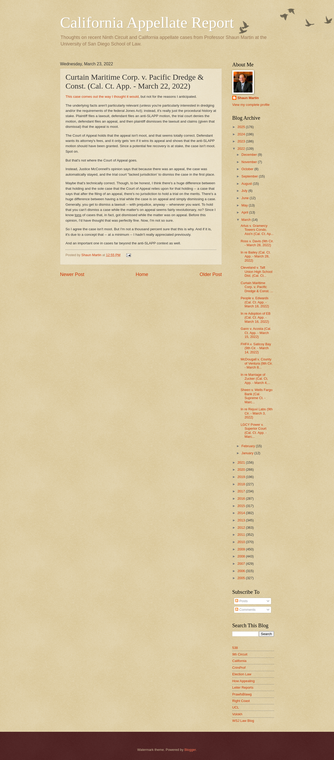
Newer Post (72, 274)
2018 (241, 484)
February (248, 446)
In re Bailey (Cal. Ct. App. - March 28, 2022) (256, 256)
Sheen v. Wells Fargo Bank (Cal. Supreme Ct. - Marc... (256, 396)
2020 (241, 469)
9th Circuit (239, 654)
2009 (241, 549)
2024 (241, 134)
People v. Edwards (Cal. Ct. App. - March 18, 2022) (255, 302)
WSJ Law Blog (243, 721)
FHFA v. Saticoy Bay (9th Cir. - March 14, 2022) (256, 348)
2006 (241, 571)
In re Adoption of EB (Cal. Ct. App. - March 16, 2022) (256, 318)
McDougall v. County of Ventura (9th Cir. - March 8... (256, 363)
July (244, 191)
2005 (241, 578)
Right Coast (241, 701)
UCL (235, 707)
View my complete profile (251, 105)
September (250, 176)
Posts (241, 601)
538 (235, 648)
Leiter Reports (242, 687)
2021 (241, 462)
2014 (241, 513)
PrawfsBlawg (242, 694)
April (245, 212)
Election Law (241, 674)
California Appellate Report (147, 22)
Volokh (237, 714)
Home (142, 274)
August (247, 184)
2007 (241, 564)
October (247, 169)
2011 (241, 535)
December (249, 155)
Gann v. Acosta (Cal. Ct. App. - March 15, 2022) (256, 333)
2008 (241, 556)
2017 (241, 491)
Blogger (190, 750)
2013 (241, 520)
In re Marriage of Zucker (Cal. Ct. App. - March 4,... (255, 379)
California (239, 661)
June (245, 198)
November (249, 162)
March (246, 220)
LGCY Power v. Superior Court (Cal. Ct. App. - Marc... (253, 431)
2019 (241, 477)
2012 (241, 527)
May (245, 205)
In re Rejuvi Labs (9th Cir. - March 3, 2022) (256, 413)
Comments (245, 610)
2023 (241, 141)
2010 (241, 542)
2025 (241, 127)
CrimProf (239, 668)
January (247, 453)
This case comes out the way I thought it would (102, 97)
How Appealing (243, 681)
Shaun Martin (248, 98)
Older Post (211, 274)
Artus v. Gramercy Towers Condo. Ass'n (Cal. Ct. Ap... (257, 230)
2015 (241, 506)
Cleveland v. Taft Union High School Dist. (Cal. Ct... (256, 272)
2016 (241, 498)
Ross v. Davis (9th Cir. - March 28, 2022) (257, 243)
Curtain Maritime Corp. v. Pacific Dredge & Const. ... (257, 287)
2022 (241, 149)
